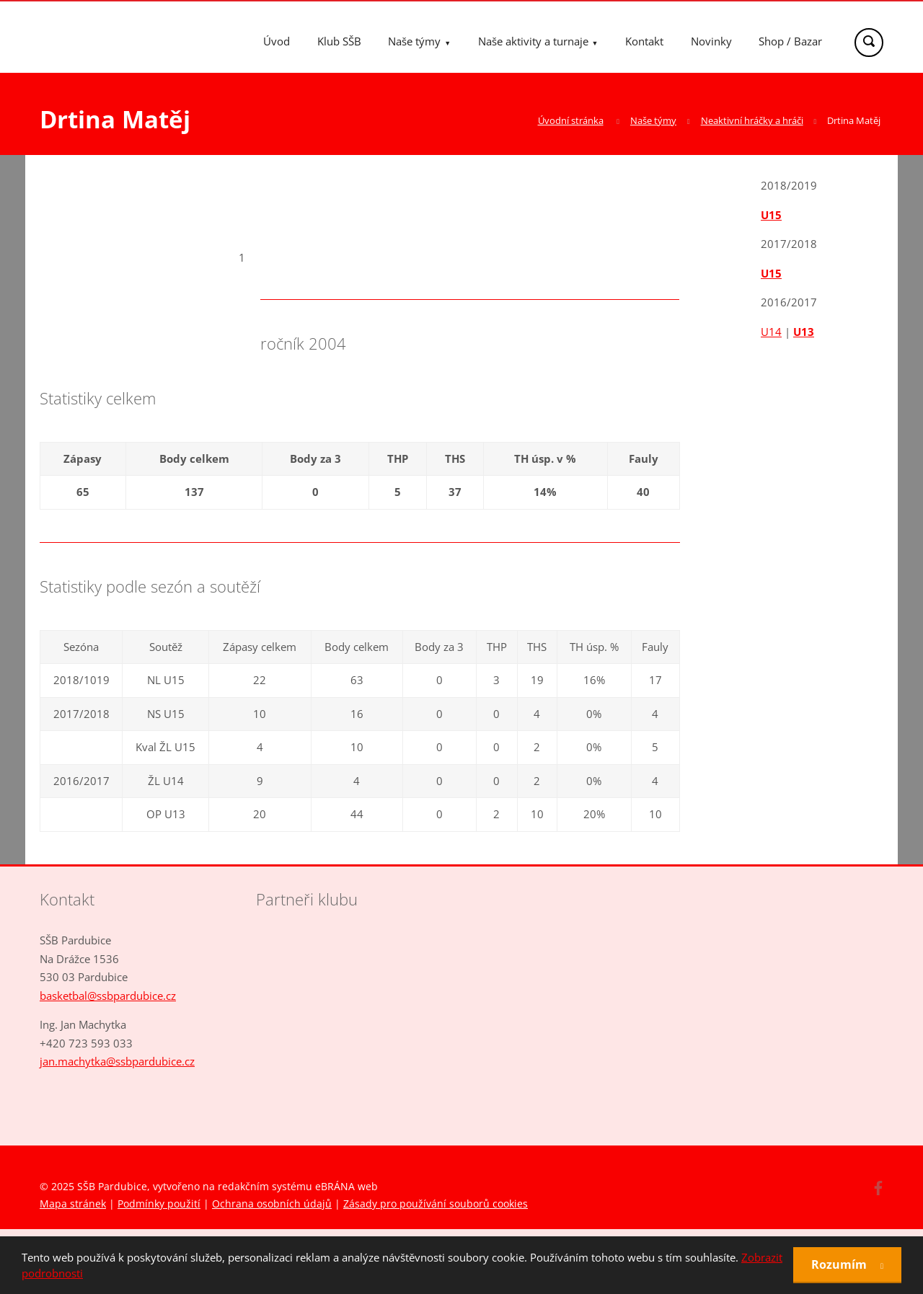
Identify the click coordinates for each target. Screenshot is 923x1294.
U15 (771, 215)
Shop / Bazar (790, 41)
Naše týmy (414, 41)
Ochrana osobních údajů (272, 1203)
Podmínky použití (159, 1203)
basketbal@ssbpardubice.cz (108, 995)
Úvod (276, 41)
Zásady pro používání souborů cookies (435, 1203)
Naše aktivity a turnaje (533, 41)
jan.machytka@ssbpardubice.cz (117, 1061)
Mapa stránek (73, 1203)
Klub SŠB (339, 41)
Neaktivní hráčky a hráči (752, 120)
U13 (803, 331)
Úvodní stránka (571, 120)
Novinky (711, 41)
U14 (771, 331)
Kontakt (644, 41)
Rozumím (840, 1264)
